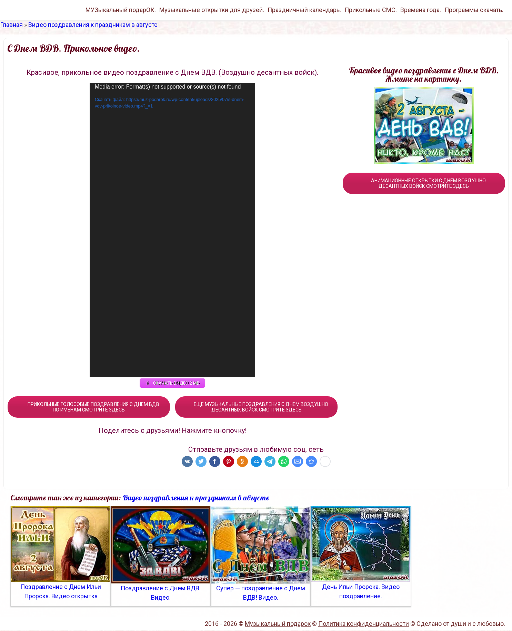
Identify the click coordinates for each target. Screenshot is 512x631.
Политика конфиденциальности (363, 624)
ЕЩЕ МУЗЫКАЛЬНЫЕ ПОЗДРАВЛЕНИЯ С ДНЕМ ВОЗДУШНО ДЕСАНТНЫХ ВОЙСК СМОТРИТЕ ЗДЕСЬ (256, 408)
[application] (172, 230)
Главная (11, 24)
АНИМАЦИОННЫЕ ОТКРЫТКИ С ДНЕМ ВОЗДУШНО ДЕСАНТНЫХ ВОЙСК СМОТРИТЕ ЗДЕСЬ (424, 183)
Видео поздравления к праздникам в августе (93, 24)
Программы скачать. (473, 9)
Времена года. (420, 9)
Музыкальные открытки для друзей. (211, 9)
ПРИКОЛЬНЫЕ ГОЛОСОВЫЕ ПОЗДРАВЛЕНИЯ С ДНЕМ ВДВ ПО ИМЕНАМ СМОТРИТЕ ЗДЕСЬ (88, 408)
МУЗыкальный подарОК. (121, 9)
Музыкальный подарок (278, 624)
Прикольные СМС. (370, 9)
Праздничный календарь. (304, 9)
